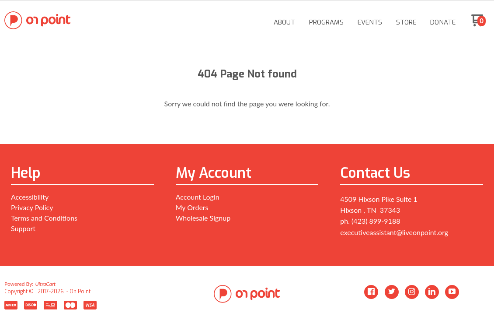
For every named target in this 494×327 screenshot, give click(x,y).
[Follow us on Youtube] (452, 292)
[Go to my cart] (478, 24)
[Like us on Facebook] (371, 292)
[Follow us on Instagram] (412, 292)
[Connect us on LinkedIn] (432, 292)
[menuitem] (284, 22)
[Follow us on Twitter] (392, 292)
